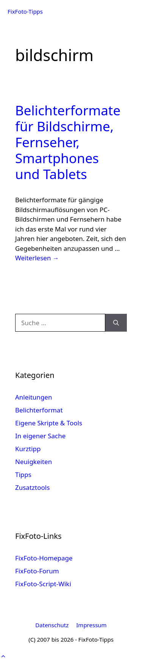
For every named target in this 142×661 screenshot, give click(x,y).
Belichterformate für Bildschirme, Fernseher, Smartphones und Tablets (67, 142)
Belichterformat (39, 410)
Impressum (91, 625)
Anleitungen (33, 397)
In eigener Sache (40, 435)
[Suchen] (116, 323)
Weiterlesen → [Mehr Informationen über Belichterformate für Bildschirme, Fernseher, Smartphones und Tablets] (37, 257)
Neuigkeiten (33, 461)
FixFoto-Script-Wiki (43, 583)
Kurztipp (28, 448)
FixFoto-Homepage (44, 558)
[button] (3, 656)
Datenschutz (52, 625)
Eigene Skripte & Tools (48, 423)
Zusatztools (32, 487)
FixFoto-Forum (37, 571)
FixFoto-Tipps (25, 11)
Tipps (23, 474)
